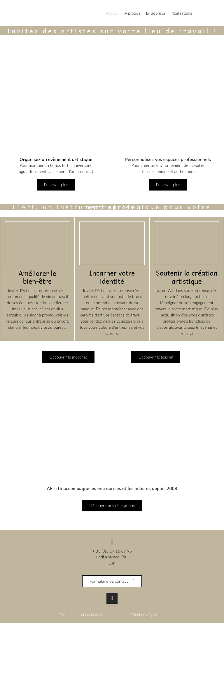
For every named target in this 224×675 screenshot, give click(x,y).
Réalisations (182, 13)
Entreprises (156, 13)
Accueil (112, 13)
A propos (132, 13)
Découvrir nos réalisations (112, 505)
